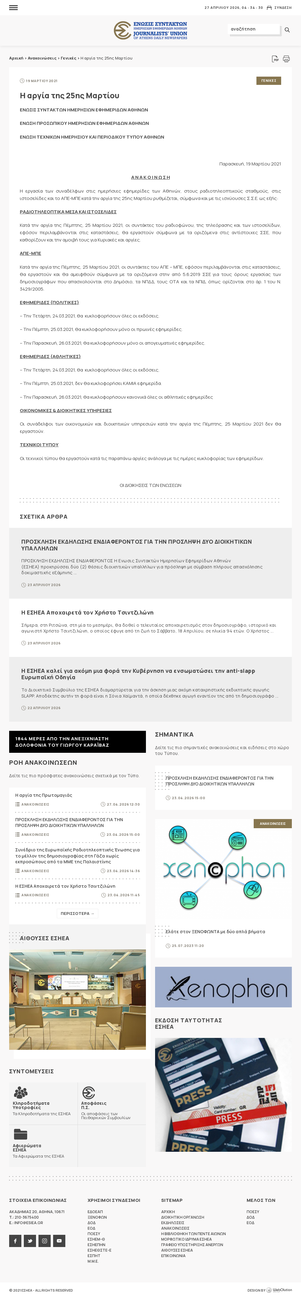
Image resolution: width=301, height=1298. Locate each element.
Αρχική (16, 58)
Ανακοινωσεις (35, 804)
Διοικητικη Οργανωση (182, 1217)
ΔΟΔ (92, 1222)
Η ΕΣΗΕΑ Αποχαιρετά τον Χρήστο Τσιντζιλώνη (87, 612)
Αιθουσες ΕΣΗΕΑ (45, 938)
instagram (44, 1241)
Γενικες (269, 80)
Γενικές (68, 58)
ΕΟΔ (91, 1228)
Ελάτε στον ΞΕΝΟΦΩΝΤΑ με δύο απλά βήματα (215, 931)
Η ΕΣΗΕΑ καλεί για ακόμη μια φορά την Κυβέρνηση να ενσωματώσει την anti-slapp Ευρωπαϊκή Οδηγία (138, 674)
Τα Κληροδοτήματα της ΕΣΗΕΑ (43, 1108)
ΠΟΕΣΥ (94, 1233)
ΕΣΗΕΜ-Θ (96, 1239)
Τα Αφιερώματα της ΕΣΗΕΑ (38, 1151)
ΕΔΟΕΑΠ (95, 1211)
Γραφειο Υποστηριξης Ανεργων (192, 1244)
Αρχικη (168, 1211)
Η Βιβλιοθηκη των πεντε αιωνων (193, 1233)
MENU (13, 7)
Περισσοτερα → (77, 913)
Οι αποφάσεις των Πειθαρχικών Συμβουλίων (111, 1110)
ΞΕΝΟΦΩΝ (97, 1217)
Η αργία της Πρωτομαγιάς (43, 795)
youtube (59, 1241)
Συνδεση (283, 7)
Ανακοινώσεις (42, 58)
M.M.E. (93, 1261)
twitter (30, 1241)
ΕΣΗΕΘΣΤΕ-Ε (99, 1250)
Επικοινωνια (173, 1255)
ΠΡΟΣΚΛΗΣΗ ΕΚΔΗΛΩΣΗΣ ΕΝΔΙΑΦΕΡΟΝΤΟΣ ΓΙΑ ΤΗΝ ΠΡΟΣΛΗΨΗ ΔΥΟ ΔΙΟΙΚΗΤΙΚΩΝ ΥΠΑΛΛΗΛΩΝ (136, 545)
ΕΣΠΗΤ (94, 1255)
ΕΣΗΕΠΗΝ (96, 1244)
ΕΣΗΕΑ (150, 30)
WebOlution (279, 1290)
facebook (15, 1241)
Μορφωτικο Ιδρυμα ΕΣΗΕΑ (186, 1239)
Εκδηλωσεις (172, 1222)
